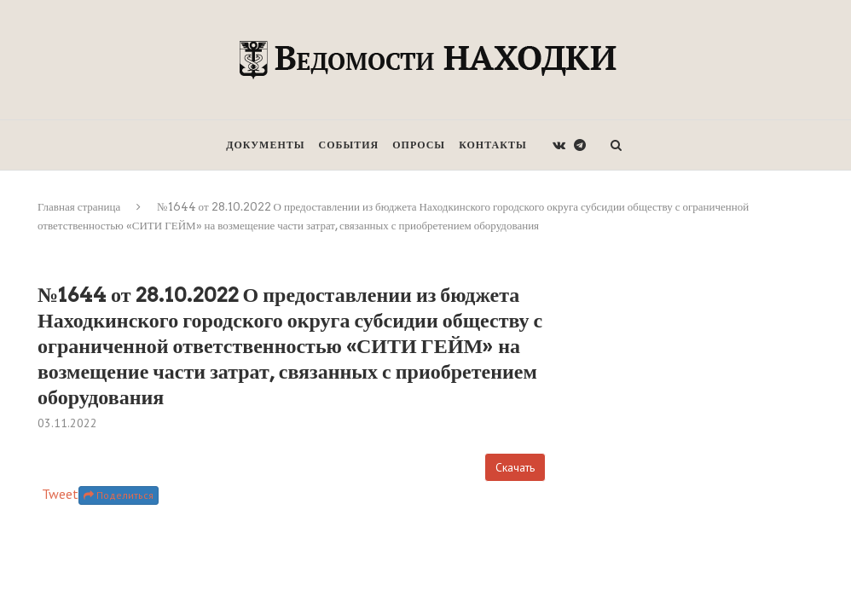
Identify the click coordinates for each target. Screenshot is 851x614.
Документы (265, 144)
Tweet (60, 493)
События (349, 144)
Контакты (493, 144)
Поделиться (118, 495)
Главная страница (79, 206)
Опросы (418, 144)
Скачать (515, 467)
